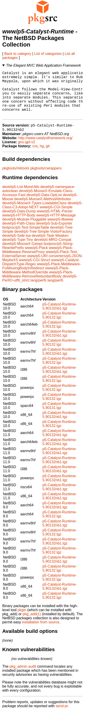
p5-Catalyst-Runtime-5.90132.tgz (59, 327)
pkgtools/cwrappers (46, 179)
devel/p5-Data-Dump (19, 222)
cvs (35, 157)
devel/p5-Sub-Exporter (54, 235)
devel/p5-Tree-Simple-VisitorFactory (43, 243)
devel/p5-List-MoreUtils (20, 198)
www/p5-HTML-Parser (55, 222)
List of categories (48, 54)
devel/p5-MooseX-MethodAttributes (42, 210)
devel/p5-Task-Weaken (50, 247)
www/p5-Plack (36, 259)
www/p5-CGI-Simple (56, 218)
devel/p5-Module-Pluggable (24, 230)
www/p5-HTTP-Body (18, 226)
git (48, 157)
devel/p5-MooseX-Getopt (22, 255)
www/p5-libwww (60, 230)
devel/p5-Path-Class (18, 235)
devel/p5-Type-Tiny (17, 251)
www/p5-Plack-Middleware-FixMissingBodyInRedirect (41, 277)
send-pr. (62, 717)
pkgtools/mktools (15, 179)
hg (42, 157)
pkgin (22, 621)
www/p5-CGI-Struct (34, 271)
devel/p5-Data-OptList (44, 206)
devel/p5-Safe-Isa (16, 247)
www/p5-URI (37, 267)
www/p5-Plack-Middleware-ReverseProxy (37, 261)
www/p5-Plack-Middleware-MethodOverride (35, 281)
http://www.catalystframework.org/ (45, 149)
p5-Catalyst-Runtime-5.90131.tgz (59, 417)
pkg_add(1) (32, 625)
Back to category (17, 54)
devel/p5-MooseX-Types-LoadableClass (34, 214)
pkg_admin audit (23, 678)
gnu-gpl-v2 (26, 153)
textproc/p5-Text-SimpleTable (25, 239)
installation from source (40, 633)
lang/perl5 (38, 291)
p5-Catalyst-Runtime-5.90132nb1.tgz (59, 318)
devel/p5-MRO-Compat (52, 251)
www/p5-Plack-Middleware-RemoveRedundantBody (37, 285)
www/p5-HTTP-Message (56, 226)
